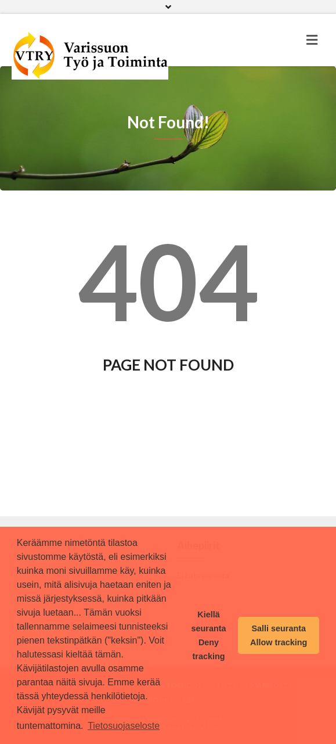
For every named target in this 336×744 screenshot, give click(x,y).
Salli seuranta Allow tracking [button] (278, 635)
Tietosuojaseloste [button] (124, 726)
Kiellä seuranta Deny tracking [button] (209, 635)
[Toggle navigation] (312, 40)
